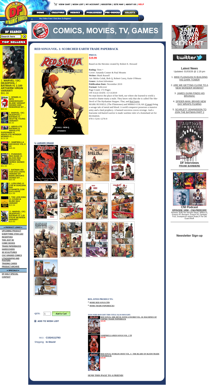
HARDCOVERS (8, 249)
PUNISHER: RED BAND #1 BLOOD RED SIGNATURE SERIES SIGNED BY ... (16, 159)
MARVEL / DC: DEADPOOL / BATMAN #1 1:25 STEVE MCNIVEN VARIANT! (17, 215)
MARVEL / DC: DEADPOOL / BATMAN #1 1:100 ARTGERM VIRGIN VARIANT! (12, 85)
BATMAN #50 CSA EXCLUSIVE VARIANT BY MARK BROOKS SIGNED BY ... (17, 174)
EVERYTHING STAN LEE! (12, 234)
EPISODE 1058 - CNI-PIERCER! (189, 210)
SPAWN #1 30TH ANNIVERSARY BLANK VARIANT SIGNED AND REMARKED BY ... (17, 102)
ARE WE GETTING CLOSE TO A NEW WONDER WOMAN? (190, 86)
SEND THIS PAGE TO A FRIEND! (105, 375)
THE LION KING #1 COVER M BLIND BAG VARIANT (17, 200)
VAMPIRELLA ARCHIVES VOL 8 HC (17, 144)
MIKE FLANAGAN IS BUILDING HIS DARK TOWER (191, 78)
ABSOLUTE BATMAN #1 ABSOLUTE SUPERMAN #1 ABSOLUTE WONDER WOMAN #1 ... (11, 131)
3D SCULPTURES (9, 252)
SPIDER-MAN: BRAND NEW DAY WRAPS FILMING (191, 102)
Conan (149, 104)
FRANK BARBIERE (189, 166)
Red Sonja (134, 101)
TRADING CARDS (9, 264)
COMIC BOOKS (8, 243)
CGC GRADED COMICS (12, 255)
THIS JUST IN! (8, 240)
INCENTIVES (7, 237)
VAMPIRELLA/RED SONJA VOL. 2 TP (116, 335)
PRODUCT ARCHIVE (10, 267)
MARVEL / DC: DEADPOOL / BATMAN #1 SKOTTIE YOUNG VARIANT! (17, 117)
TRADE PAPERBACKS (11, 246)
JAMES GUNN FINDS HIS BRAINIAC (191, 94)
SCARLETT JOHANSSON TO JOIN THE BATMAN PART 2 (190, 111)
